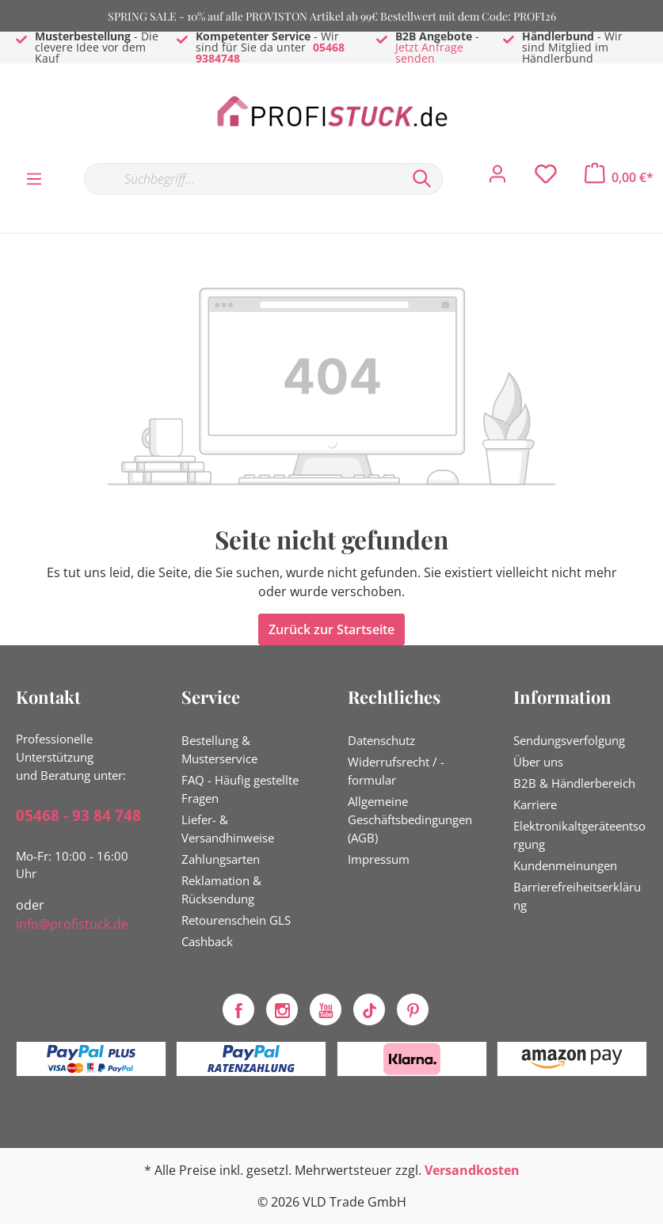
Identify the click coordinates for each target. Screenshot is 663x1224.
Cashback (207, 941)
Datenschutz (381, 740)
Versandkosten (472, 1170)
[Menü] (34, 178)
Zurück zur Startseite (331, 629)
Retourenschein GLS (236, 920)
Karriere (535, 804)
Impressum (379, 859)
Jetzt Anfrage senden (429, 53)
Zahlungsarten (220, 859)
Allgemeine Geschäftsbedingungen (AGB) (410, 819)
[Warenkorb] (619, 177)
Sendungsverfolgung (569, 740)
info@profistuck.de (72, 924)
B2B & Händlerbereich (574, 783)
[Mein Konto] (497, 178)
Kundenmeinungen (565, 865)
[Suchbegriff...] (243, 179)
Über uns (538, 762)
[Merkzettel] (545, 178)
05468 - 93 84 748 (78, 815)
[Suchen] (422, 179)
